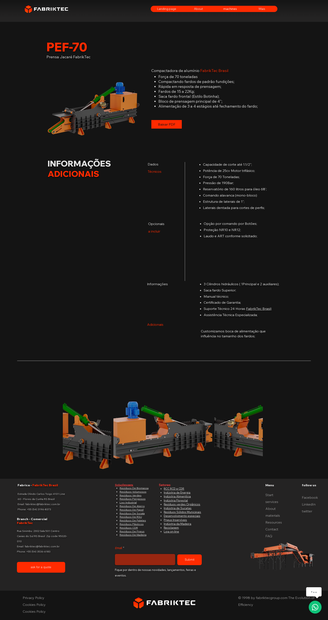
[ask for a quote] (41, 567)
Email (118, 548)
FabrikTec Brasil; (259, 308)
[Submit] (189, 559)
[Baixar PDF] (166, 124)
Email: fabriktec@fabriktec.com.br (39, 504)
